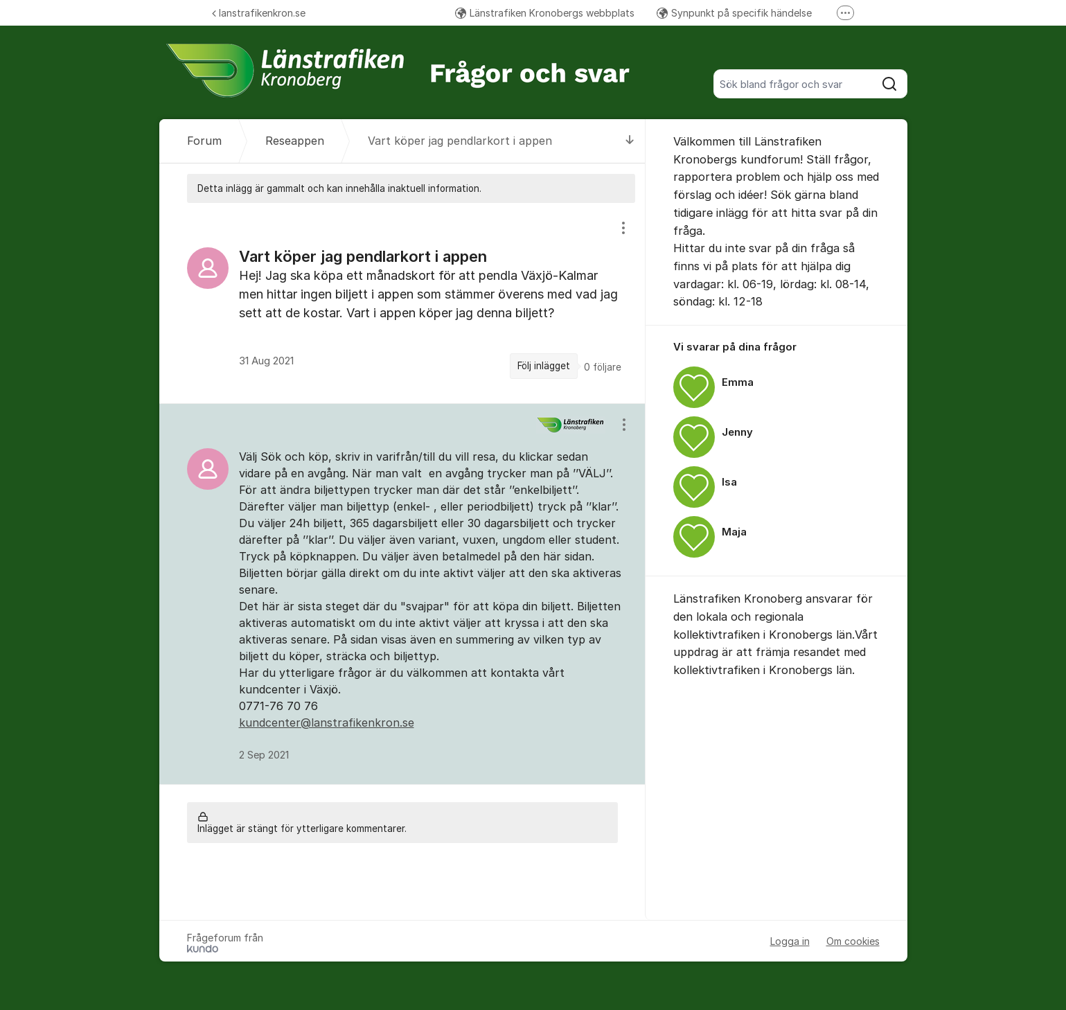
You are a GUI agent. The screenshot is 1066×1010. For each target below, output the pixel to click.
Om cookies (853, 941)
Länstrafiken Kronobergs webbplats (544, 13)
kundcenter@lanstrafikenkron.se (326, 722)
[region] (402, 302)
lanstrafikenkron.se (258, 13)
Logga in (790, 941)
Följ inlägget (543, 365)
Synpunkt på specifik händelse (734, 13)
